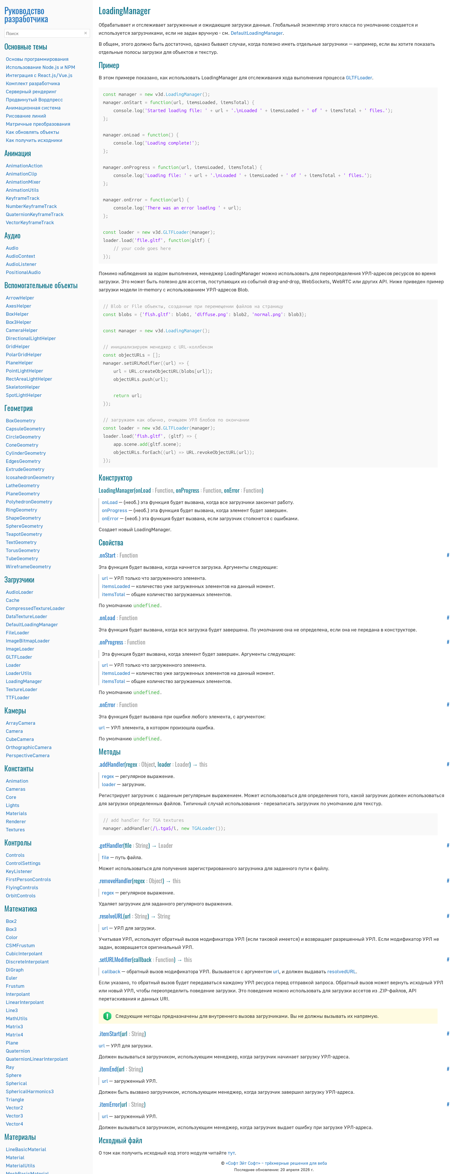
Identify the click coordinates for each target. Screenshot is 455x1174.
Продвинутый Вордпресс (34, 99)
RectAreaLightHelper (29, 379)
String (142, 845)
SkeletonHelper (23, 387)
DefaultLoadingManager (32, 624)
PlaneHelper (19, 362)
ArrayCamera (20, 723)
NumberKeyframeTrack (31, 206)
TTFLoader (18, 697)
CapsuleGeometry (25, 429)
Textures (15, 829)
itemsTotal (113, 594)
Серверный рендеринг (31, 91)
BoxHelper (17, 314)
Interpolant (18, 994)
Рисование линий (26, 116)
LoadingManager (24, 681)
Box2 (11, 921)
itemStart (110, 1033)
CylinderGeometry (26, 453)
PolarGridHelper (24, 354)
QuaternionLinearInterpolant (37, 1059)
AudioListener (21, 264)
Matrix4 (14, 1034)
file (105, 857)
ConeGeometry (22, 445)
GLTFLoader (19, 657)
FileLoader (17, 632)
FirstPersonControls (28, 879)
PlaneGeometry (23, 493)
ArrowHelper (20, 298)
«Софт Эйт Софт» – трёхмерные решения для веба (276, 1163)
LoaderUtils (19, 673)
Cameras (16, 789)
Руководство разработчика (26, 14)
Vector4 (14, 1124)
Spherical (16, 1083)
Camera (14, 731)
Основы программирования (37, 59)
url (105, 578)
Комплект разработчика (33, 83)
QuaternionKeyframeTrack (35, 214)
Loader (13, 665)
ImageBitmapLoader (28, 641)
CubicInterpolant (24, 953)
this (203, 764)
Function (164, 490)
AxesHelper (18, 306)
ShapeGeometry (23, 518)
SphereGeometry (24, 526)
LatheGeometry (22, 485)
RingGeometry (21, 510)
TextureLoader (21, 689)
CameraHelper (22, 330)
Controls (15, 855)
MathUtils (17, 1018)
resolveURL (111, 916)
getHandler (111, 845)
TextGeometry (21, 542)
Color (12, 937)
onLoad (110, 502)
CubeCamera (20, 739)
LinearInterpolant (25, 1002)
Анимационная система (33, 108)
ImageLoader (20, 649)
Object (148, 764)
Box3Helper (18, 322)
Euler (11, 978)
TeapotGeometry (24, 534)
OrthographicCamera (29, 747)
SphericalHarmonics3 (30, 1091)
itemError (110, 1104)
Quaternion (18, 1051)
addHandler (112, 764)
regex (108, 776)
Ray (10, 1067)
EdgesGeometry (23, 461)
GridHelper (18, 346)
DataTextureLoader (26, 616)
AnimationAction (24, 166)
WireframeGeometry (28, 566)
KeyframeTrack (22, 198)
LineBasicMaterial (26, 1149)
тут (231, 1153)
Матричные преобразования (38, 124)
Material (15, 1157)
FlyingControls (22, 887)
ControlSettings (23, 863)
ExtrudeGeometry (25, 469)
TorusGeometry (23, 550)
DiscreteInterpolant (27, 961)
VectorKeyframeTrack (30, 222)
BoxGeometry (20, 420)
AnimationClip (21, 174)
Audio (12, 248)
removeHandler (116, 880)
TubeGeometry (22, 558)
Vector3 (14, 1116)
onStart (107, 555)
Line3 (12, 1010)
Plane (12, 1043)
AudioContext (20, 256)
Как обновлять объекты (32, 132)
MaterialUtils (20, 1165)
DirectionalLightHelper (31, 338)
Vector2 (14, 1107)
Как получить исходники (34, 140)
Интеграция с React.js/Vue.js (39, 75)
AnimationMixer (23, 182)
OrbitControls (21, 895)
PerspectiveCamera (28, 755)
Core (11, 797)
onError (110, 518)
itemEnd (108, 1069)
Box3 (11, 929)
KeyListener (19, 871)
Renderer (16, 821)
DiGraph (15, 970)
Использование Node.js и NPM (40, 67)
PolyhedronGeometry (29, 502)
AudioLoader (19, 592)
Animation (17, 781)
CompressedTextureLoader (35, 608)
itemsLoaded (116, 586)
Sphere (13, 1075)
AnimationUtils (22, 190)
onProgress (114, 510)
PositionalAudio (23, 272)
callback (111, 971)
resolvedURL (341, 971)
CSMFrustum (20, 945)
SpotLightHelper (24, 395)
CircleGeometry (23, 437)
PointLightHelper (24, 371)
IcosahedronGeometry (30, 477)
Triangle (15, 1099)
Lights (12, 805)
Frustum (15, 986)
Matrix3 (14, 1026)
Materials (16, 813)
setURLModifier (116, 959)
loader (109, 784)
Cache (12, 600)
